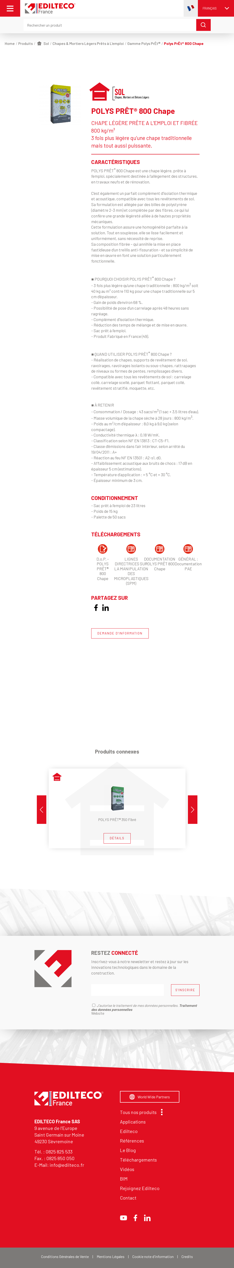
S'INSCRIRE (185, 990)
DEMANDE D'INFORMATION (120, 633)
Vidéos (127, 1169)
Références (132, 1140)
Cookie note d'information (153, 1256)
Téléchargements (138, 1159)
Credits (187, 1256)
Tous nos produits (140, 1112)
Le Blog (128, 1150)
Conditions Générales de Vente (65, 1256)
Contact (128, 1197)
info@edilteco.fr (67, 1165)
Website (97, 1013)
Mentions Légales (110, 1256)
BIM (124, 1178)
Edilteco (129, 1131)
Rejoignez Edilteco (139, 1188)
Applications (133, 1121)
